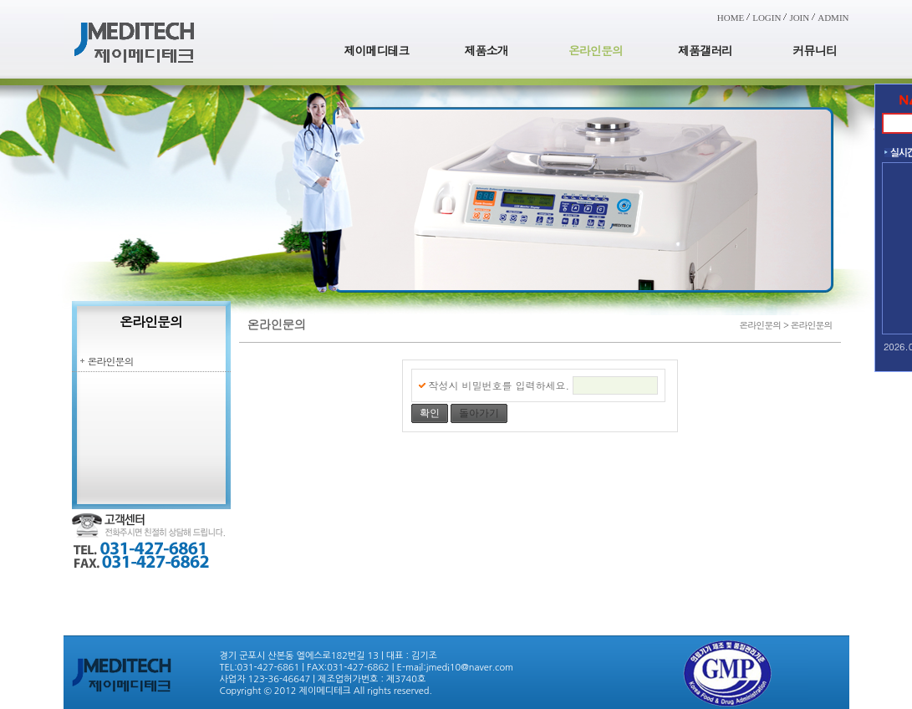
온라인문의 (595, 50)
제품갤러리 (705, 50)
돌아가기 (479, 413)
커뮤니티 (815, 50)
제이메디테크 (377, 50)
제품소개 (486, 50)
